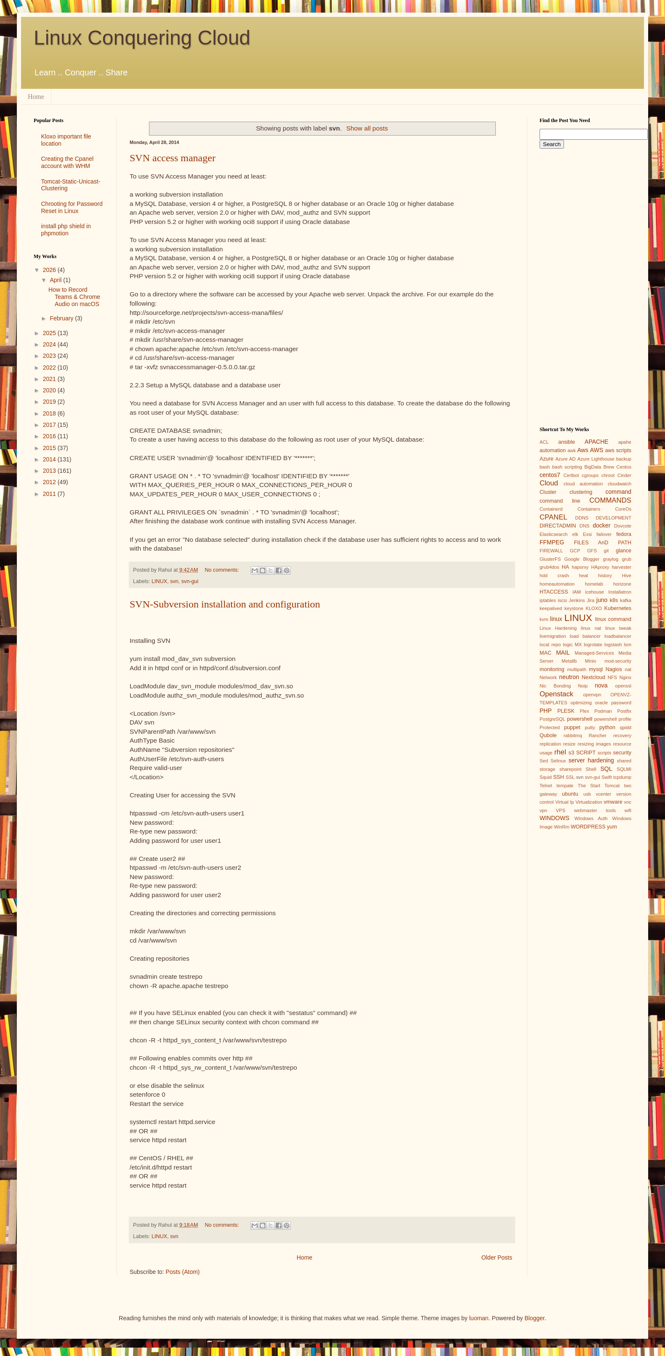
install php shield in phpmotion (66, 230)
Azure (546, 459)
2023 (50, 355)
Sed (544, 760)
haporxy (580, 567)
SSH (558, 777)
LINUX (159, 581)
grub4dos (549, 567)
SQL (606, 768)
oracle (601, 702)
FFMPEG (552, 542)
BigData (592, 466)
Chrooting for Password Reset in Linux (72, 207)
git (606, 550)
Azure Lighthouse (595, 458)
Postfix (624, 711)
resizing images (594, 743)
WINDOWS (554, 818)
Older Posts (496, 1257)
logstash (613, 644)
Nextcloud (593, 677)
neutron (569, 677)
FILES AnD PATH (602, 543)
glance (623, 551)
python (607, 727)
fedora (623, 534)
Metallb (569, 660)
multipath (576, 669)
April (56, 280)
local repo (550, 644)
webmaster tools (595, 810)
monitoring (552, 669)
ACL (544, 442)
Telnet (546, 785)
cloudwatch (619, 483)
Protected (550, 727)
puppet (572, 727)
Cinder (624, 475)
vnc (627, 802)
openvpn (592, 694)
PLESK (566, 711)
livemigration (553, 636)
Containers (588, 508)
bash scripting (567, 466)
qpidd (625, 727)
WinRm (561, 826)
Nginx (625, 677)
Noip (583, 685)
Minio (590, 660)
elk (575, 534)
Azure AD (565, 458)
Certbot (571, 475)
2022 (50, 367)
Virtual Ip (564, 802)
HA (565, 567)
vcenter (604, 794)
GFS (592, 550)
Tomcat (612, 785)
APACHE (597, 441)
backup (623, 458)
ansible (566, 442)
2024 (50, 344)
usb (587, 794)
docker (601, 525)
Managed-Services (594, 652)
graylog (610, 559)
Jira (590, 600)
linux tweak (618, 628)
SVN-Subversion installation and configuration (225, 604)
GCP (575, 550)
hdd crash (554, 575)
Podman (603, 711)
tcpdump (622, 777)
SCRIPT (586, 753)
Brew (609, 466)
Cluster (548, 492)
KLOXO (593, 608)
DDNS (582, 517)
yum (612, 827)
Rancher (597, 735)
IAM (576, 591)
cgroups (590, 475)
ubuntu (570, 794)
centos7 (550, 475)
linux (556, 618)
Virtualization (588, 802)
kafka (625, 600)
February (62, 318)
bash (545, 466)
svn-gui (190, 581)
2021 (50, 379)
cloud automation (583, 483)
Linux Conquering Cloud (142, 38)
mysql (596, 669)
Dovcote (622, 525)
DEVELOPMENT (613, 517)
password (621, 702)
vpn (543, 810)
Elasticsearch (554, 534)
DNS (585, 525)
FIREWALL (551, 550)
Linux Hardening (558, 628)
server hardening (591, 760)
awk (571, 450)
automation (553, 450)
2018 (50, 413)
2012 (50, 482)
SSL (570, 777)
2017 (50, 424)
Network (548, 677)
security (622, 753)
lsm (627, 644)
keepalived (551, 608)
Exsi (587, 534)
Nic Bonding (555, 685)
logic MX (572, 644)
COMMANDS (610, 500)
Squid (546, 777)
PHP (546, 710)
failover (604, 534)
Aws (582, 450)
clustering (580, 492)
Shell (591, 769)
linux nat (591, 628)
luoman (479, 1318)
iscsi (562, 600)
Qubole (548, 735)
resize (569, 743)
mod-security (617, 660)
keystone (573, 608)
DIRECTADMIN (558, 526)
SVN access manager (172, 157)
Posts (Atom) (183, 1271)
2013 (50, 470)
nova (601, 685)
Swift (606, 777)
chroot (607, 475)
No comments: (223, 570)
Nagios (614, 669)
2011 (50, 493)
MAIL (563, 652)
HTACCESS (554, 592)
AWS (596, 450)
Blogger (534, 1318)
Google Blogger (581, 559)
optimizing (581, 702)
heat (583, 575)
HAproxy (600, 567)
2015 (50, 448)
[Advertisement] (69, 637)
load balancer (585, 636)
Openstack (556, 694)
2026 (50, 269)
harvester (621, 567)
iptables (548, 600)
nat (628, 669)
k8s (614, 600)
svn (174, 581)
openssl (623, 685)
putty (590, 727)
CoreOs (623, 508)
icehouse (594, 591)
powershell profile (612, 719)
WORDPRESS (588, 827)
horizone (622, 583)
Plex (584, 711)
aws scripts (618, 450)
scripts (604, 752)
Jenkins (577, 600)
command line (560, 501)
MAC (545, 653)
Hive (626, 575)
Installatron (619, 591)
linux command (613, 619)
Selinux (558, 760)
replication (550, 743)
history (605, 575)
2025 (50, 333)
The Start (589, 785)
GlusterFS (550, 559)
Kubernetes (617, 608)
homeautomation (557, 583)
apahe (624, 442)
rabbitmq (573, 735)
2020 (50, 390)
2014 (50, 459)
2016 (50, 436)
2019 (50, 401)
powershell (579, 719)
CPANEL (553, 517)
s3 (571, 753)
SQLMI (624, 769)
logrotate (593, 644)
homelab (594, 583)
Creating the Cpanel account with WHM (67, 162)
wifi (628, 810)
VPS (560, 810)
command (618, 491)
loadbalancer (617, 636)
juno (601, 600)
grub (626, 559)
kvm (544, 619)
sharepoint (570, 769)
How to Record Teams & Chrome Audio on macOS (74, 296)
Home (36, 96)
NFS (612, 677)
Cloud (549, 483)
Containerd (551, 508)
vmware (613, 802)
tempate (564, 785)
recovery (622, 735)
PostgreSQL (552, 719)
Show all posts (367, 128)
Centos (624, 466)
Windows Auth (591, 818)
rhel (560, 752)
